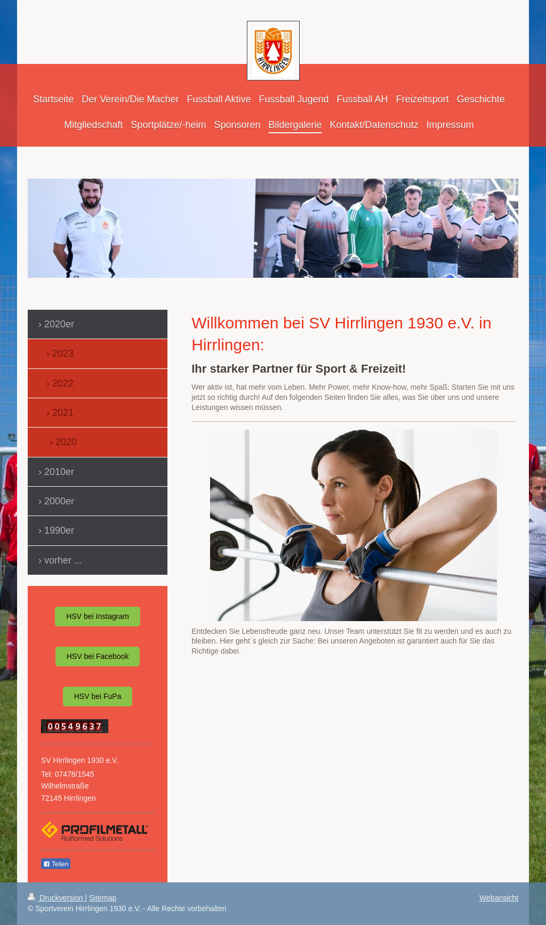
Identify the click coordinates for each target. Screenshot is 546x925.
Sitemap (102, 898)
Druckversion (56, 898)
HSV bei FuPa (98, 696)
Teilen (55, 864)
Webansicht (498, 898)
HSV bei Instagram (97, 616)
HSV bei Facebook (98, 656)
